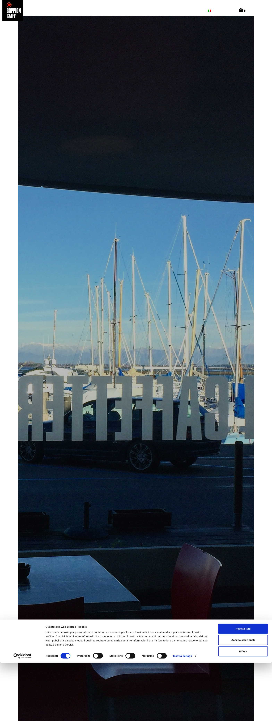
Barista (149, 10)
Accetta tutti (243, 686)
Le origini (53, 10)
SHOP (181, 10)
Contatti (196, 10)
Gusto (69, 10)
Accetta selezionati (243, 698)
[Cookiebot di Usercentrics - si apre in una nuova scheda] (22, 714)
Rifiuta (243, 709)
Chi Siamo (110, 10)
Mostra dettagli (182, 714)
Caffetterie (130, 10)
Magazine (166, 10)
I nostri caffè (89, 10)
